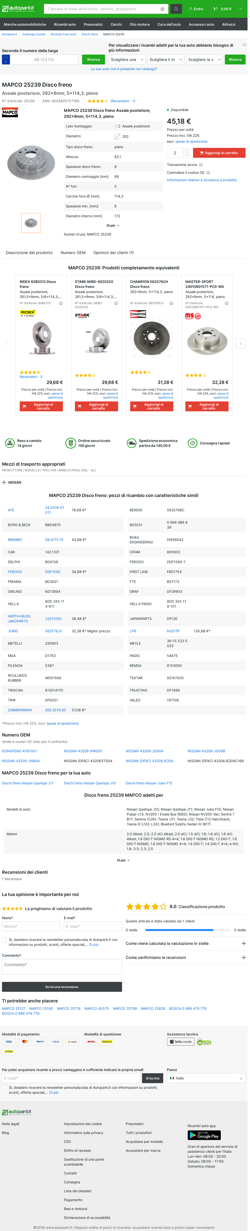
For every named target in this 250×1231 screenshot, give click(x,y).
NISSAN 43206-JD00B (206, 751)
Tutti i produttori (139, 1133)
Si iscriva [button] (152, 1078)
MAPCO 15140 (41, 1008)
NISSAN (14, 482)
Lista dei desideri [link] (77, 1191)
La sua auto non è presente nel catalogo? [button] (124, 69)
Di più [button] (93, 944)
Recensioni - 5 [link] (31, 377)
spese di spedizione (191, 141)
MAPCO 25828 (153, 1008)
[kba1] (44, 59)
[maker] (127, 59)
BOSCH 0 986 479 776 (188, 1008)
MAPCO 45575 (97, 1008)
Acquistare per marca (143, 1150)
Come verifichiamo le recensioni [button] (156, 957)
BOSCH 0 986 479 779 (20, 1013)
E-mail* (69, 918)
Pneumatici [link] (134, 1124)
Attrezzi (228, 24)
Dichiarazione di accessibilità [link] (87, 1217)
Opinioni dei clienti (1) (113, 252)
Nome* (7, 918)
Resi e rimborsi (75, 1209)
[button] (162, 9)
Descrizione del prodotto (29, 252)
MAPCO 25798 (125, 1008)
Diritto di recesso (77, 1150)
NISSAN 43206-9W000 (83, 751)
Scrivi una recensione (61, 987)
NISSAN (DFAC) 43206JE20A (149, 761)
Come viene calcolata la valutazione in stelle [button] (167, 943)
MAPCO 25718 (69, 1008)
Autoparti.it (9, 34)
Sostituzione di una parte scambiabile (84, 1161)
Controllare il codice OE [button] (188, 172)
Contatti (70, 1173)
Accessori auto (201, 24)
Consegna (72, 1182)
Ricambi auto (65, 24)
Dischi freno (90, 34)
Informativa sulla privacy (83, 1133)
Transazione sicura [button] (185, 164)
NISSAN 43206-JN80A (21, 761)
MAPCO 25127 (13, 1008)
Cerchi (116, 24)
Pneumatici (93, 24)
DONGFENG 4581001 (19, 751)
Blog (5, 1133)
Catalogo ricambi (34, 34)
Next (241, 343)
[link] (228, 9)
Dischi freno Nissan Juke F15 (149, 783)
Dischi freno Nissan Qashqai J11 (28, 783)
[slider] (12, 909)
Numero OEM (73, 252)
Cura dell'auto (169, 24)
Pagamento (73, 1200)
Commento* (11, 955)
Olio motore (140, 24)
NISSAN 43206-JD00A (144, 751)
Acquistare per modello (144, 1141)
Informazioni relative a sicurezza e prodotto (202, 180)
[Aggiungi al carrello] (41, 406)
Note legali (10, 1124)
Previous (7, 343)
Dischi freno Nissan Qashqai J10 (90, 783)
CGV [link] (67, 1141)
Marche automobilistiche (25, 24)
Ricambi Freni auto (63, 34)
